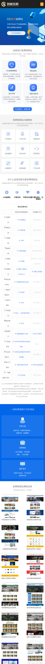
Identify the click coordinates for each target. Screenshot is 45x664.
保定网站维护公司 (14, 656)
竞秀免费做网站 (25, 656)
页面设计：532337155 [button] (9, 650)
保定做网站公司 (6, 654)
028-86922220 (8, 646)
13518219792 (23, 646)
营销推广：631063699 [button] (25, 650)
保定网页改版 (24, 654)
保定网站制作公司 (34, 654)
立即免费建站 (16, 33)
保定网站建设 (15, 654)
